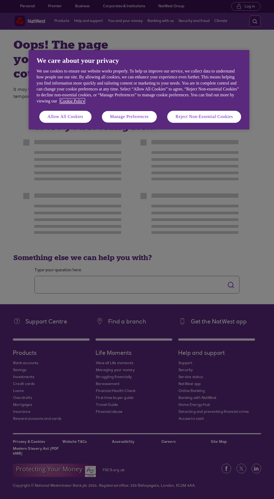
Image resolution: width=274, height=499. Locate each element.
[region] (139, 89)
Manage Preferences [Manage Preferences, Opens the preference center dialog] (129, 116)
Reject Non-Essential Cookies (204, 116)
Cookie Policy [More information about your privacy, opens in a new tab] (72, 101)
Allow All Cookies (65, 116)
